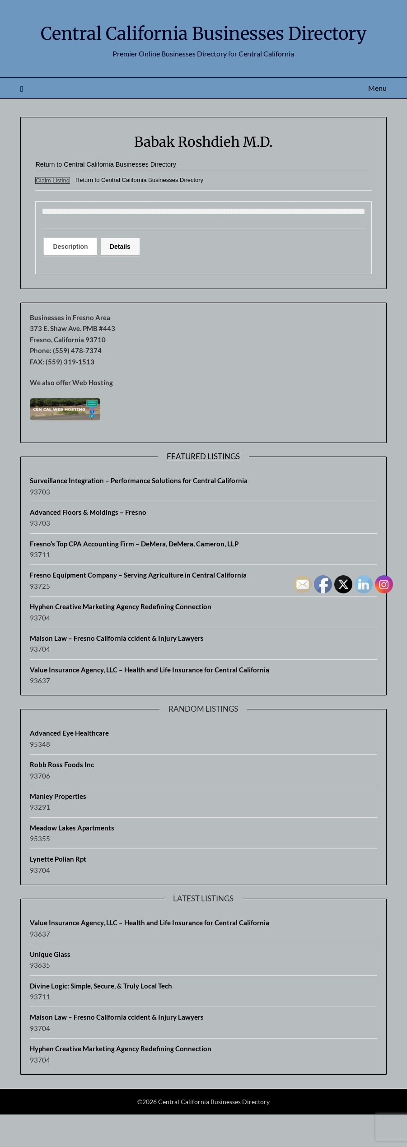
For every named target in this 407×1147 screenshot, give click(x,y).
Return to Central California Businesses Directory (114, 196)
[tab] (74, 279)
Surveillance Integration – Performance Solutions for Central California (139, 513)
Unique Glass (50, 987)
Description (74, 279)
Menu (377, 120)
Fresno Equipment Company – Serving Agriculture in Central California (138, 607)
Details (133, 279)
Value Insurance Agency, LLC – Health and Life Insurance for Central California (149, 702)
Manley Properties (58, 829)
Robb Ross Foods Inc (62, 797)
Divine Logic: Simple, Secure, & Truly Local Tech (101, 1018)
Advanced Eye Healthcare (69, 765)
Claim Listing (52, 213)
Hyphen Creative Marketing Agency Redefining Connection (120, 639)
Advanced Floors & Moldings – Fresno (88, 545)
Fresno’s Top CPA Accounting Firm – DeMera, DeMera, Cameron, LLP (134, 576)
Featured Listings (203, 489)
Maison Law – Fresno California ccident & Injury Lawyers (117, 671)
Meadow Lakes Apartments (72, 860)
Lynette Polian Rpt (58, 891)
